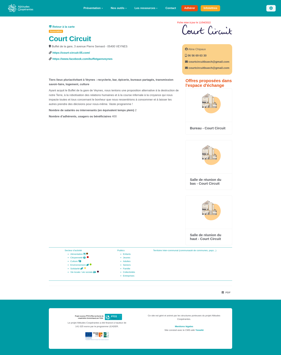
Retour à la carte (62, 26)
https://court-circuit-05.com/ (71, 52)
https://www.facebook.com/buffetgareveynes (82, 58)
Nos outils (119, 8)
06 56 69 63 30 (196, 55)
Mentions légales (184, 326)
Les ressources (146, 8)
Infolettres (210, 8)
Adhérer (189, 8)
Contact (171, 8)
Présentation (93, 8)
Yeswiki (200, 330)
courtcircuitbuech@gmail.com (209, 61)
